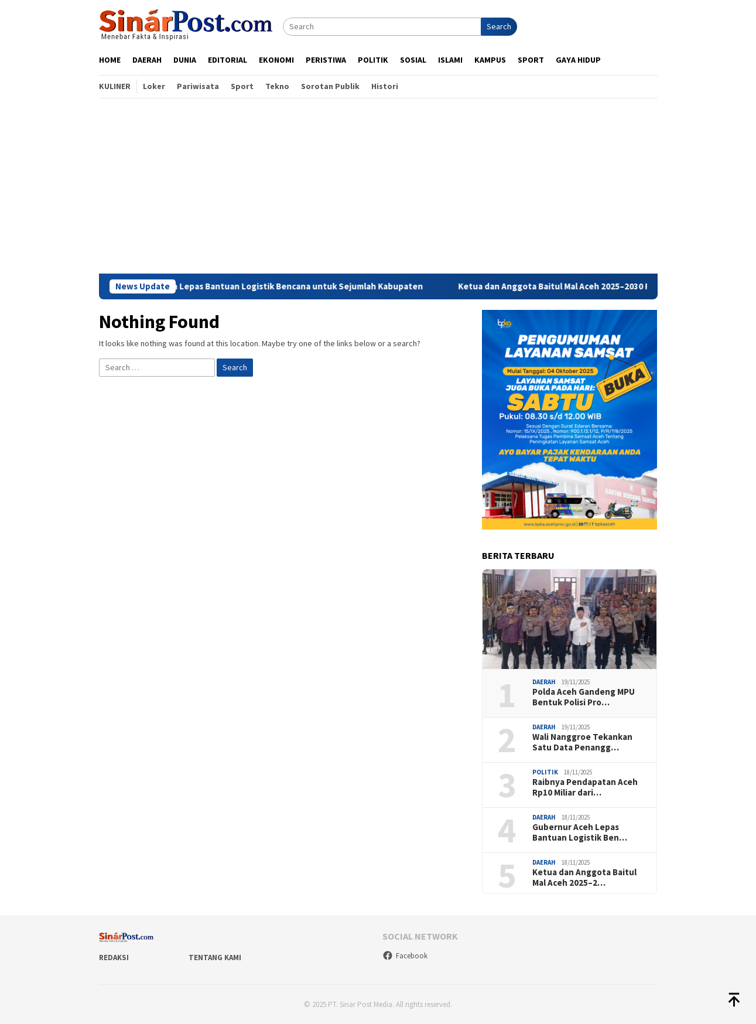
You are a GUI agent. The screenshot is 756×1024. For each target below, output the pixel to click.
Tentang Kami (215, 957)
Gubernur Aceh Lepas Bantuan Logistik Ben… (579, 832)
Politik (545, 772)
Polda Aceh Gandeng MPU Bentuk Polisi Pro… (583, 697)
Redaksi (114, 957)
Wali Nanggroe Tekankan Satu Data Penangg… (582, 742)
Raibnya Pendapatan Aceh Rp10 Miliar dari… (585, 787)
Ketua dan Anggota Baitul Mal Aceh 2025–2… (584, 877)
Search (499, 26)
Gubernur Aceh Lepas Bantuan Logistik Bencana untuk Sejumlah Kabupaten (280, 286)
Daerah (544, 682)
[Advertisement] (378, 186)
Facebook (404, 956)
